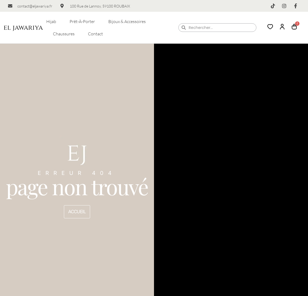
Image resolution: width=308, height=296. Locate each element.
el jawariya (23, 27)
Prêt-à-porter (82, 21)
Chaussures (64, 33)
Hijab (51, 21)
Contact (95, 33)
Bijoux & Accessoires (127, 21)
